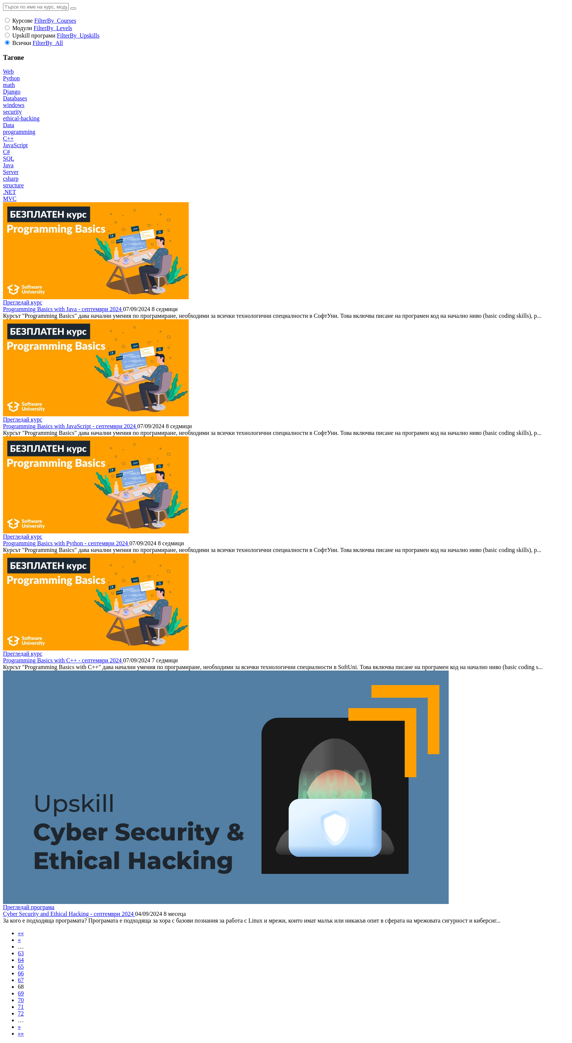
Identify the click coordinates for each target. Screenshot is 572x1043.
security (12, 112)
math (9, 85)
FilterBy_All (48, 43)
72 (21, 1013)
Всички (21, 43)
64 (21, 960)
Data (8, 125)
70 (21, 1000)
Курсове (22, 20)
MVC (9, 199)
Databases (15, 98)
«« (21, 933)
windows (14, 105)
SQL (8, 158)
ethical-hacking (21, 118)
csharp (11, 178)
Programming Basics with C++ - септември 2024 (63, 660)
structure (13, 185)
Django (11, 91)
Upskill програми (33, 35)
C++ (8, 138)
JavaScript (15, 145)
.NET (9, 192)
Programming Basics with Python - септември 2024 (66, 543)
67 (21, 980)
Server (11, 172)
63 (21, 953)
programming (19, 132)
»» (21, 1033)
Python (11, 78)
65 (21, 966)
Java (8, 165)
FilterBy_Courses (55, 20)
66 (21, 973)
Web (8, 71)
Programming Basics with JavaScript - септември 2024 (70, 426)
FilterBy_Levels (52, 28)
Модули (22, 28)
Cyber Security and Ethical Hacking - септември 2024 (69, 914)
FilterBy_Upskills (78, 35)
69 (21, 993)
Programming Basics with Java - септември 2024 (63, 309)
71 (21, 1007)
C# (6, 152)
